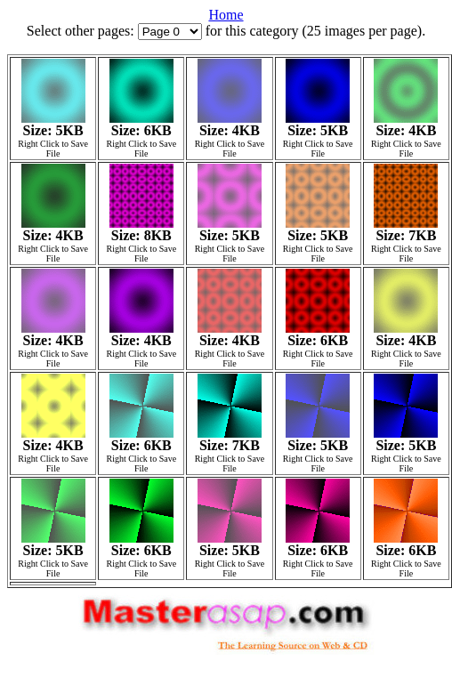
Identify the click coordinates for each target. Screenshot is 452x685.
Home (225, 14)
